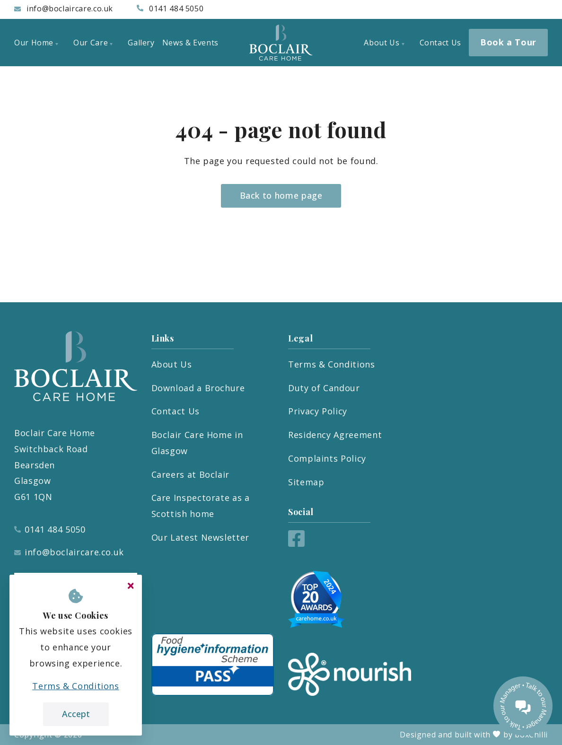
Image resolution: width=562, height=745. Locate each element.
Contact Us (175, 411)
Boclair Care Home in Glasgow (197, 442)
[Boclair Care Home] (281, 43)
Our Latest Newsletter (200, 537)
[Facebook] (296, 543)
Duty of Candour (324, 388)
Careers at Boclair (190, 474)
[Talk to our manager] (523, 706)
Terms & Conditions (331, 364)
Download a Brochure (198, 388)
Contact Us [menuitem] (440, 42)
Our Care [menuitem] (93, 42)
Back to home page (281, 195)
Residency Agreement (335, 434)
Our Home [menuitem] (36, 42)
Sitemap (306, 482)
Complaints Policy (327, 458)
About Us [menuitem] (384, 42)
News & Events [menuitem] (190, 42)
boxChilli (531, 734)
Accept (76, 713)
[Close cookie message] (130, 586)
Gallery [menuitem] (141, 42)
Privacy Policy (317, 411)
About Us (171, 364)
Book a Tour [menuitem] (508, 42)
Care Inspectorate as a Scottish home (200, 505)
